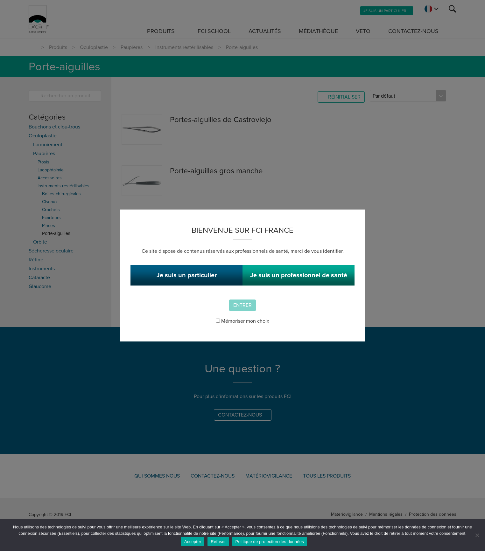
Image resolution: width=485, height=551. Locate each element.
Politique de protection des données (269, 541)
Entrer (242, 305)
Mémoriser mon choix (242, 321)
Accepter (192, 541)
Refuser (218, 541)
